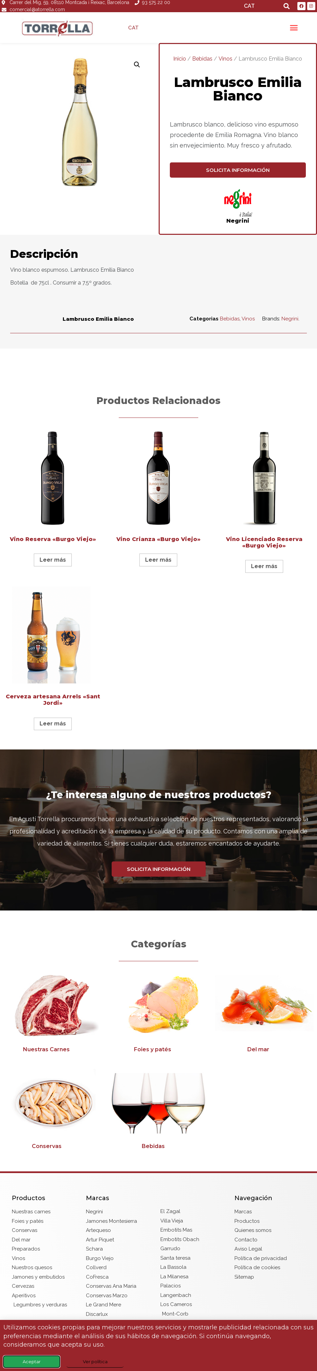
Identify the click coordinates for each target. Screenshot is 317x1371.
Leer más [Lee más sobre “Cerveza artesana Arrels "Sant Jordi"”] (53, 723)
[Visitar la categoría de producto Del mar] (264, 1013)
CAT (249, 6)
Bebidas (202, 58)
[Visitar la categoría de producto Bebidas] (158, 1110)
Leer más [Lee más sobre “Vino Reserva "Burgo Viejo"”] (53, 560)
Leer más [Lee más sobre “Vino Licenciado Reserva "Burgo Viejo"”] (264, 566)
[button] (286, 6)
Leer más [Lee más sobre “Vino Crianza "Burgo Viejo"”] (158, 560)
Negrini (237, 221)
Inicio (179, 58)
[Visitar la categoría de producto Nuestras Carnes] (52, 1013)
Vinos (225, 58)
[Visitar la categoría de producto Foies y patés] (158, 1013)
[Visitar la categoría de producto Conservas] (52, 1110)
